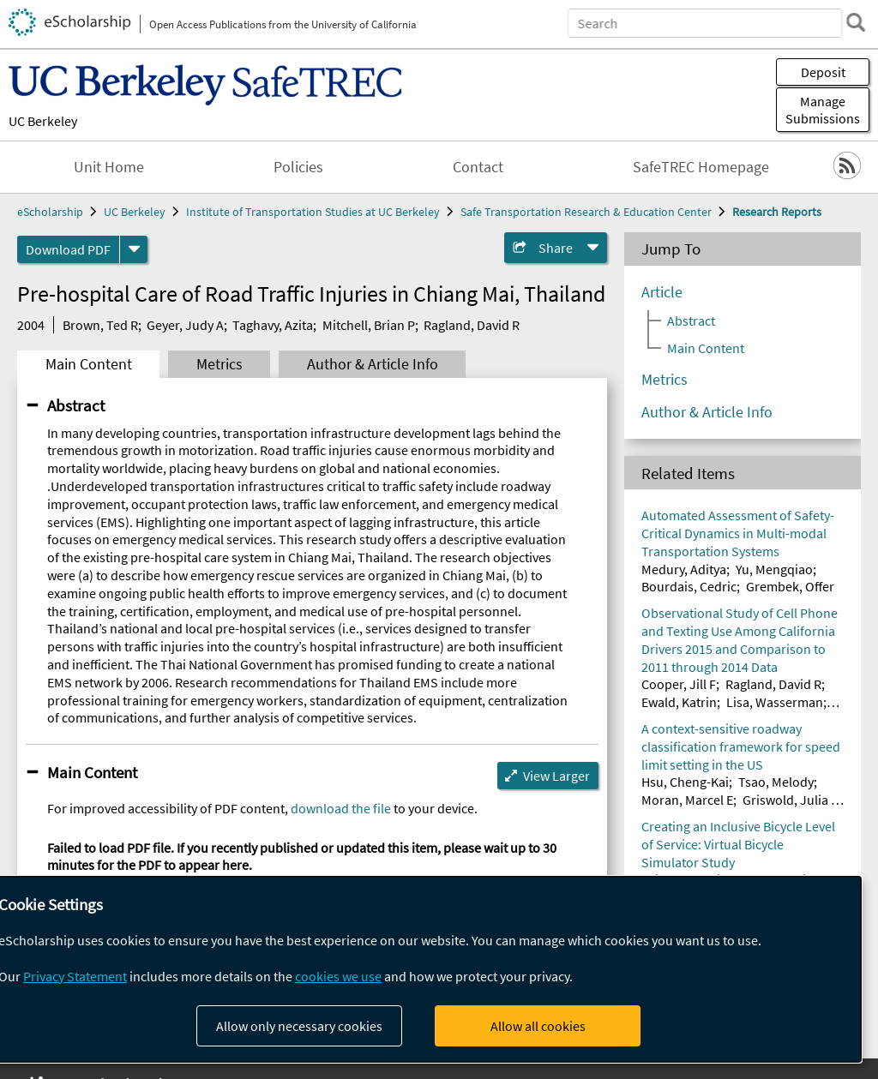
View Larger (556, 775)
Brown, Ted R (100, 324)
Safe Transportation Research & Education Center (586, 211)
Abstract (76, 405)
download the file (341, 808)
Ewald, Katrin (679, 701)
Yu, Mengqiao (774, 569)
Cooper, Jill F (678, 683)
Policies (298, 167)
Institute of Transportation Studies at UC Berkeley (313, 211)
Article (662, 292)
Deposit (823, 72)
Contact (478, 167)
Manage (822, 110)
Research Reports (776, 211)
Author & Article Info (372, 364)
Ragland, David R (472, 324)
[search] (855, 22)
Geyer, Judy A (185, 324)
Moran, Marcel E (687, 799)
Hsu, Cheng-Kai (685, 781)
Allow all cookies (538, 1025)
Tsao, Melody (776, 781)
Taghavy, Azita (272, 324)
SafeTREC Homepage (701, 167)
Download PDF (68, 249)
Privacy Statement (75, 976)
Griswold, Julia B (791, 799)
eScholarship (50, 211)
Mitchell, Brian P (368, 324)
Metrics (219, 364)
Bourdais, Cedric (689, 586)
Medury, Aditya (683, 569)
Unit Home (109, 167)
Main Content (88, 364)
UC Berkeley (43, 120)
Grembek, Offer (790, 586)
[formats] (133, 249)
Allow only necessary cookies (299, 1025)
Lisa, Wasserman (774, 701)
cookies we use (338, 976)
